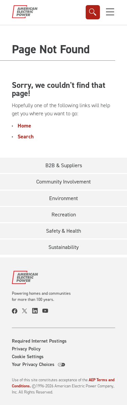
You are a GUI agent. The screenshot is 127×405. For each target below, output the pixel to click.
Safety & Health (63, 230)
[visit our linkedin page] (37, 311)
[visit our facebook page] (17, 311)
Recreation (63, 214)
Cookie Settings (28, 357)
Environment (63, 198)
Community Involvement (63, 181)
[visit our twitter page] (27, 311)
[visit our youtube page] (47, 311)
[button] (110, 12)
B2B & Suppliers (63, 165)
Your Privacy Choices (38, 365)
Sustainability (63, 247)
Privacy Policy (26, 349)
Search (26, 136)
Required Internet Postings (39, 341)
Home (24, 125)
